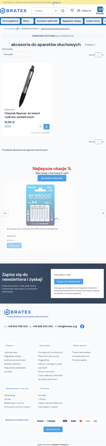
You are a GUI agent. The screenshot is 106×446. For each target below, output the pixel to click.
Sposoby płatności (47, 379)
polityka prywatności (15, 360)
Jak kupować (11, 352)
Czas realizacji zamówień (50, 375)
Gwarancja (9, 395)
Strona (91, 55)
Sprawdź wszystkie (52, 178)
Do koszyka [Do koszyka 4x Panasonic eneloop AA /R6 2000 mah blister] (14, 245)
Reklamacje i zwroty (14, 403)
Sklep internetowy (52, 445)
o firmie (42, 399)
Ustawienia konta (80, 356)
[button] (62, 10)
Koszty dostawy (46, 371)
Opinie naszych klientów (50, 403)
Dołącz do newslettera (68, 281)
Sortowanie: (7, 49)
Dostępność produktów (50, 352)
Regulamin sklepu (12, 356)
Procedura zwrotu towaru (17, 406)
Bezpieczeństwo (12, 363)
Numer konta (53, 429)
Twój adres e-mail (62, 275)
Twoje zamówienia (81, 352)
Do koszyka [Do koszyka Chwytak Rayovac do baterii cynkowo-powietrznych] (47, 126)
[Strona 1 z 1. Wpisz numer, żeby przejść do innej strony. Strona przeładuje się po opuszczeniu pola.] (98, 55)
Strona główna (10, 29)
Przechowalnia (79, 360)
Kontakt (42, 395)
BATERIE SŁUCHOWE (30, 29)
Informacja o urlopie (48, 406)
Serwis (7, 399)
